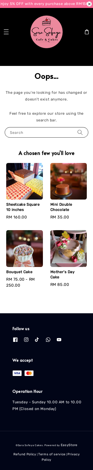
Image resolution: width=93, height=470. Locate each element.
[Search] (81, 58)
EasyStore (69, 445)
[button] (6, 31)
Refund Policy (24, 454)
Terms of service (51, 454)
